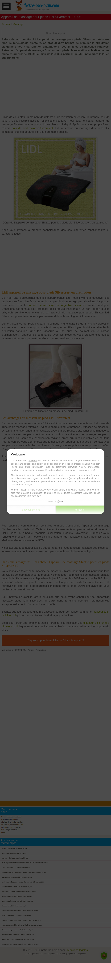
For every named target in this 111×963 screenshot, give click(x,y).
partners (32, 460)
